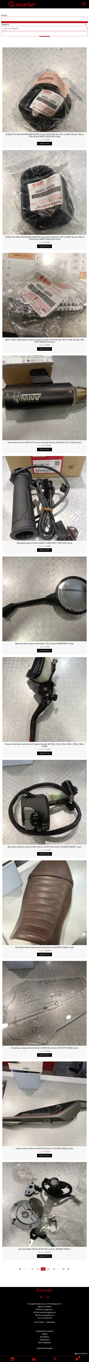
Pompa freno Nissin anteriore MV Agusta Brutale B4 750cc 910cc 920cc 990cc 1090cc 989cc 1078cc (44, 745)
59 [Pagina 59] (63, 1269)
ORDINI (44, 1334)
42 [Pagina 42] (38, 1269)
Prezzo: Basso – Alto (44, 38)
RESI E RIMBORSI (44, 1343)
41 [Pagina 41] (33, 1269)
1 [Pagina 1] (24, 1269)
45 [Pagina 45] (54, 1269)
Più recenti (44, 30)
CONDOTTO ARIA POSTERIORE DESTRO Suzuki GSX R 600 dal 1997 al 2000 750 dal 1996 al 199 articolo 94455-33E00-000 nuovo (45, 135)
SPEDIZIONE (44, 1340)
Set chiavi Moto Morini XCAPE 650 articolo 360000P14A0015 (44, 1249)
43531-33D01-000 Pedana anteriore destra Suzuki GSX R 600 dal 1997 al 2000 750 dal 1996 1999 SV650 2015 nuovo (44, 340)
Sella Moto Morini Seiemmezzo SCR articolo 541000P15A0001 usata (44, 947)
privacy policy (39, 1322)
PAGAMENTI (44, 1337)
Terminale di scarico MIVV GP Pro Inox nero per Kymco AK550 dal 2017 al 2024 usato (44, 442)
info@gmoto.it (48, 1309)
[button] (83, 4)
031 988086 (46, 1307)
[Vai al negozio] (12, 1359)
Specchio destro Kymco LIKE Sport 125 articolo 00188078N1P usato (44, 643)
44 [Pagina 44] (48, 1269)
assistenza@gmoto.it (48, 1312)
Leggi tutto (44, 143)
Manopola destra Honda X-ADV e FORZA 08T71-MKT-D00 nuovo (44, 543)
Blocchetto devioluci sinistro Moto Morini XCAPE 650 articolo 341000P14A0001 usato (44, 846)
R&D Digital (49, 1348)
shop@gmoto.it (48, 1315)
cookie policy (50, 1322)
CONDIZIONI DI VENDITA (44, 1331)
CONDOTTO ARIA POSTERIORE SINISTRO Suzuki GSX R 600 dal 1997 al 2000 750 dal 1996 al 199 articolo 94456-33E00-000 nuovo (44, 238)
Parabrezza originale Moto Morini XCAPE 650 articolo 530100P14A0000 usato (44, 1048)
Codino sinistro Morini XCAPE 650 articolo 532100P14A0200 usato (44, 1148)
